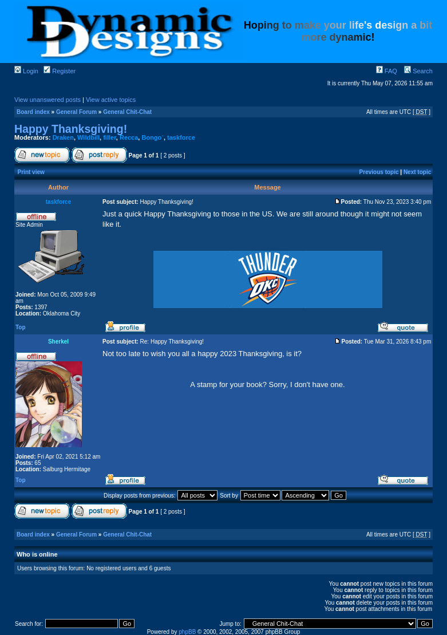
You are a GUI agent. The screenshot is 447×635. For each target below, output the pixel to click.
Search (418, 71)
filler (109, 137)
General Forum (76, 112)
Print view (31, 172)
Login (26, 71)
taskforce (181, 137)
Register (59, 71)
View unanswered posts (47, 99)
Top (20, 327)
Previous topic (379, 172)
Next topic (417, 172)
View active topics (111, 99)
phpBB (187, 632)
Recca (129, 137)
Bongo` (152, 137)
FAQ (386, 71)
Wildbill (88, 137)
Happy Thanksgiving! (70, 129)
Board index (33, 112)
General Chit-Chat (127, 112)
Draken (63, 137)
